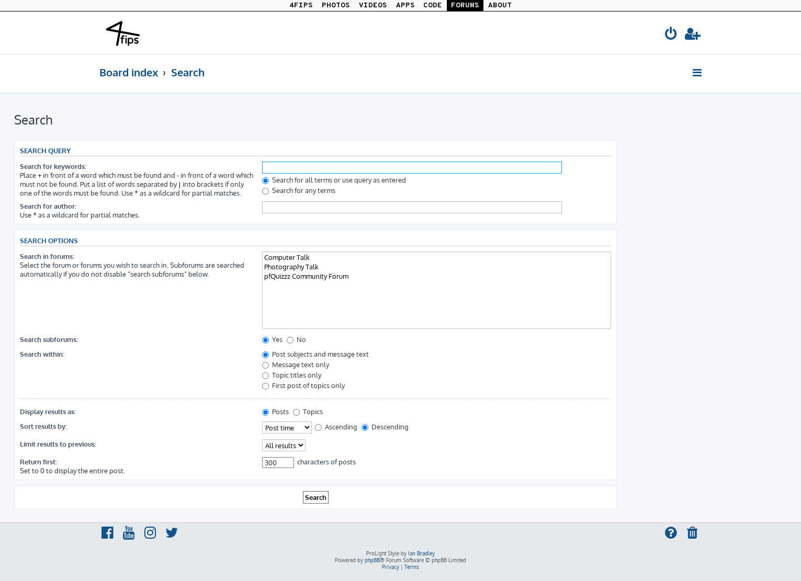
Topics (308, 411)
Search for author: (48, 205)
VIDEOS (373, 5)
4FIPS (301, 5)
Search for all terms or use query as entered (334, 179)
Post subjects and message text (315, 353)
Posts (275, 411)
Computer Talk (436, 257)
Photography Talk (436, 266)
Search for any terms (298, 190)
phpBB (372, 560)
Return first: (38, 461)
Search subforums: (49, 339)
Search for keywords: (53, 166)
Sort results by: (43, 425)
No (296, 339)
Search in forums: (47, 256)
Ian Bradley (421, 553)
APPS (405, 5)
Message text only (295, 364)
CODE (432, 5)
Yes (272, 339)
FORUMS (465, 5)
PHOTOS (336, 5)
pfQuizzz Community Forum (436, 276)
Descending (385, 426)
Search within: (42, 353)
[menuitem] (672, 35)
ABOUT (500, 5)
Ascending (336, 426)
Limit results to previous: (58, 443)
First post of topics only (303, 385)
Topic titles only (291, 374)
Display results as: (48, 411)
